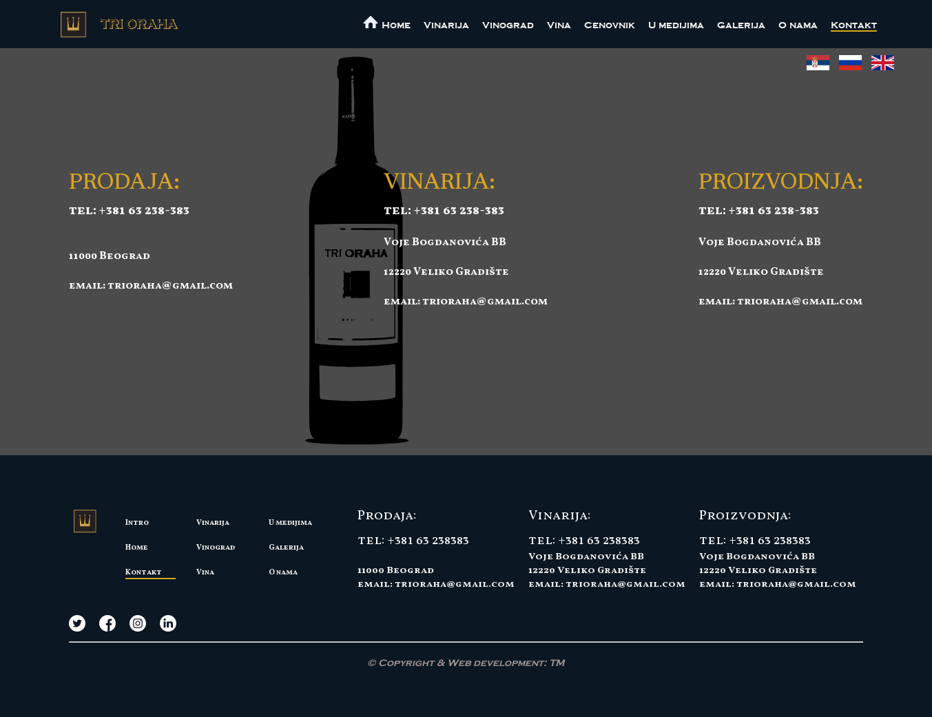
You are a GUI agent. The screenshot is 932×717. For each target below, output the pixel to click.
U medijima (676, 24)
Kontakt (854, 24)
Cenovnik (609, 24)
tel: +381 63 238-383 (129, 211)
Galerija (741, 24)
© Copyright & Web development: (466, 663)
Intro (137, 522)
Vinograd (508, 24)
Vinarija (446, 24)
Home (136, 547)
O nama (798, 24)
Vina (559, 24)
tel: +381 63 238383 (413, 541)
